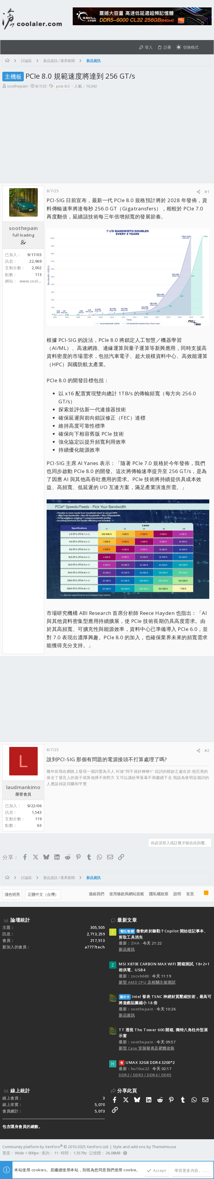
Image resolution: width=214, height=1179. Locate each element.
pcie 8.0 (62, 86)
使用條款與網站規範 (126, 893)
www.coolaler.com (37, 281)
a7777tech (95, 947)
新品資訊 (127, 949)
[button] (9, 47)
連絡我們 (96, 893)
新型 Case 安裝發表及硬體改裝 (147, 1048)
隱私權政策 (158, 893)
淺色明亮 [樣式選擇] (12, 894)
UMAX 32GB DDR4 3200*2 (147, 1062)
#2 (207, 750)
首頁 (190, 893)
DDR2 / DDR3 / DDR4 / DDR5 (145, 1075)
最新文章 (127, 920)
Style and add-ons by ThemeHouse (144, 1146)
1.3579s (80, 1153)
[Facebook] (209, 1150)
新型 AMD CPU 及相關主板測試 (147, 982)
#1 (207, 191)
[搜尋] (206, 47)
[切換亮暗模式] (187, 47)
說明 (177, 893)
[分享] (198, 192)
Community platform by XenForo (55, 1146)
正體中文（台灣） (43, 894)
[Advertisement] (107, 138)
